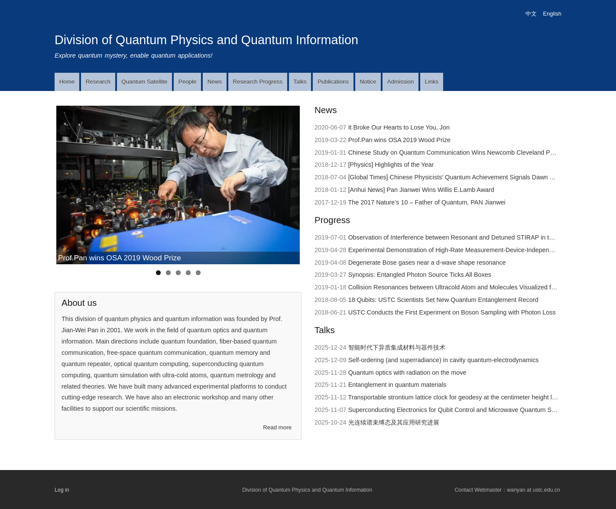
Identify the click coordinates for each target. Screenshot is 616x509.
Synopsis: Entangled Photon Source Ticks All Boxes (419, 274)
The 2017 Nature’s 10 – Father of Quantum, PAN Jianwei (426, 202)
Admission (400, 81)
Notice (368, 81)
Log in (62, 490)
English (552, 13)
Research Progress (257, 81)
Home (67, 81)
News (214, 81)
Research (98, 81)
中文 (531, 13)
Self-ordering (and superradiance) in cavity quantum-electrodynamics (443, 360)
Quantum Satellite (144, 81)
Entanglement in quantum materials (397, 384)
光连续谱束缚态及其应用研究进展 (393, 422)
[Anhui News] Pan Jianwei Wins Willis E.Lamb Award (421, 189)
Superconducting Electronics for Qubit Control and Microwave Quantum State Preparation (472, 409)
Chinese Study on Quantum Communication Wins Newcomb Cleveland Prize (454, 152)
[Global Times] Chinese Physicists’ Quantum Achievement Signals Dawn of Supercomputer (473, 177)
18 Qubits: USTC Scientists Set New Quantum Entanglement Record (443, 299)
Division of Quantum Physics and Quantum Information (206, 40)
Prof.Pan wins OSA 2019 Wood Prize (119, 257)
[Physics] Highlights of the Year (391, 164)
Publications (333, 81)
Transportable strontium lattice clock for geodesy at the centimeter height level (455, 397)
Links (431, 81)
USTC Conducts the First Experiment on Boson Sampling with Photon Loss (452, 312)
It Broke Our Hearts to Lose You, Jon (399, 127)
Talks (299, 81)
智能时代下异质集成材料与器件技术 (396, 347)
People (187, 81)
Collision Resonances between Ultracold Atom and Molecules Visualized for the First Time (472, 287)
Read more (277, 427)
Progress (332, 220)
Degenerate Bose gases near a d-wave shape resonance (427, 262)
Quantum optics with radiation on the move (407, 372)
